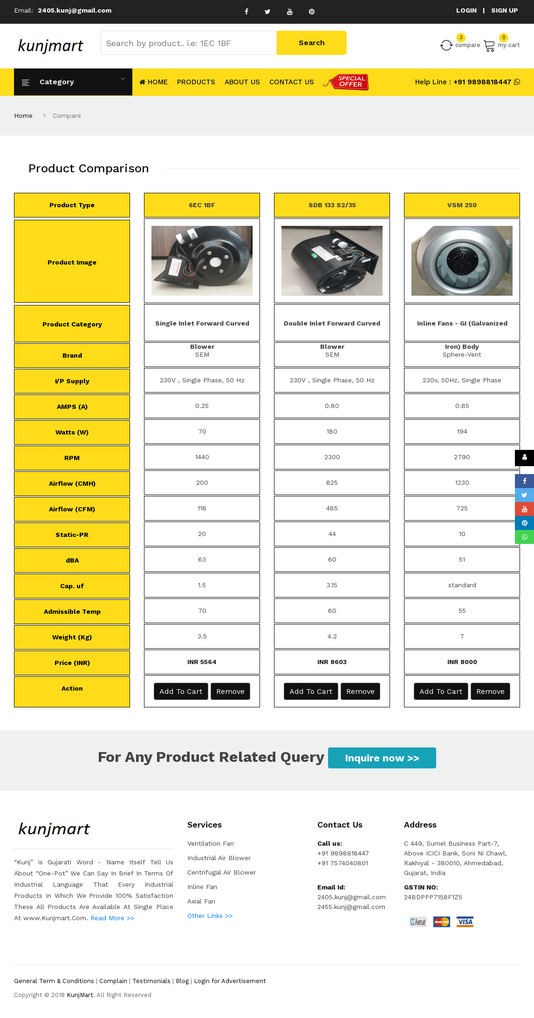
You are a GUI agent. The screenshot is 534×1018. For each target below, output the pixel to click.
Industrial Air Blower (219, 858)
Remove (230, 691)
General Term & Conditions (54, 980)
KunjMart (80, 994)
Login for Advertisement (230, 980)
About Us (242, 82)
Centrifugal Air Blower (221, 872)
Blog (182, 980)
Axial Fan (201, 901)
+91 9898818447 (481, 82)
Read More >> (112, 918)
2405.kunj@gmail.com (74, 10)
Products (196, 82)
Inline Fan (202, 886)
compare (460, 45)
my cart (501, 45)
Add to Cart (180, 691)
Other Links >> (210, 915)
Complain (113, 980)
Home (23, 115)
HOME (152, 82)
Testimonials (151, 980)
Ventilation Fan (210, 843)
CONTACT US (291, 82)
